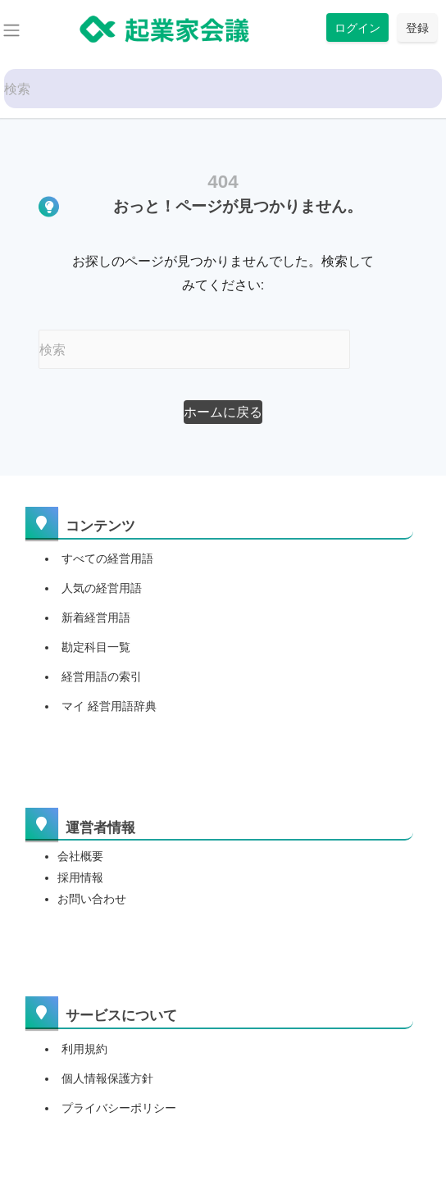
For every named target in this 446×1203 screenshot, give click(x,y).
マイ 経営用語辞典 (109, 706)
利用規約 (84, 1048)
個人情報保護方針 (107, 1078)
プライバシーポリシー (118, 1107)
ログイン (357, 27)
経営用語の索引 (101, 676)
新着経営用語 (95, 617)
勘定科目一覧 (95, 647)
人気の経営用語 (101, 588)
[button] (223, 412)
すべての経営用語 (107, 558)
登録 (417, 27)
